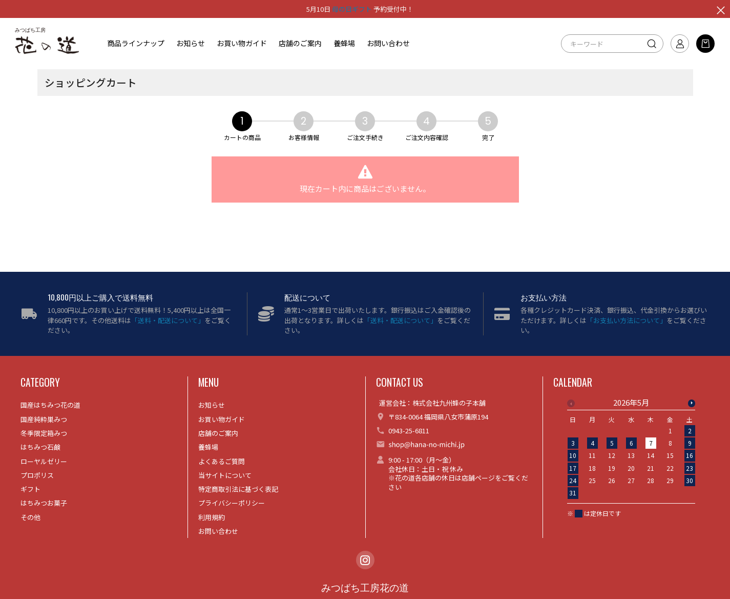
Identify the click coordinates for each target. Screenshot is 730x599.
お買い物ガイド (242, 43)
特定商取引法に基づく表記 (238, 489)
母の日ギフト (352, 9)
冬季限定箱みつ (43, 433)
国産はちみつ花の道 (50, 405)
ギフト (30, 489)
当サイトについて (225, 475)
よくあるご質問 (221, 461)
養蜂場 (344, 43)
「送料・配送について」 (167, 320)
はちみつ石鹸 (40, 447)
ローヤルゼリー (43, 461)
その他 (30, 517)
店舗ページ (478, 478)
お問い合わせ (388, 43)
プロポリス (37, 475)
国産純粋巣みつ (43, 419)
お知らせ (190, 43)
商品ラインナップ (135, 43)
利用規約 (211, 517)
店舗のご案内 (300, 43)
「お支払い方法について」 (626, 320)
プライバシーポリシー (231, 503)
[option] (631, 451)
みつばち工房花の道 (365, 588)
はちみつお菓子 (43, 503)
